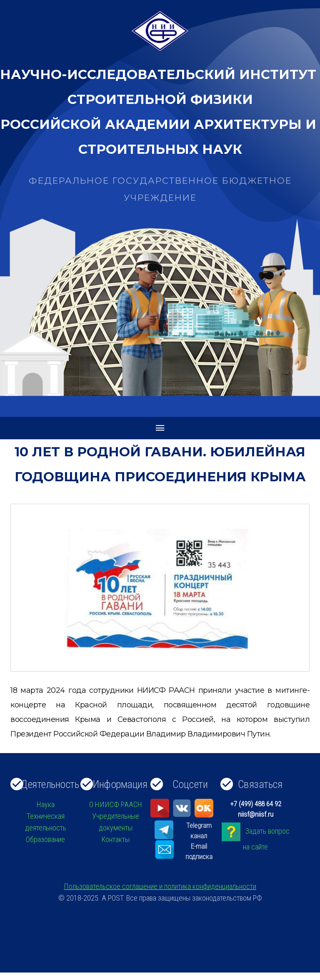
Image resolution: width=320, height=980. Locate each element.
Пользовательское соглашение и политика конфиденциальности (160, 886)
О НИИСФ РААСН (115, 804)
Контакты (115, 839)
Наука (46, 804)
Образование (45, 839)
